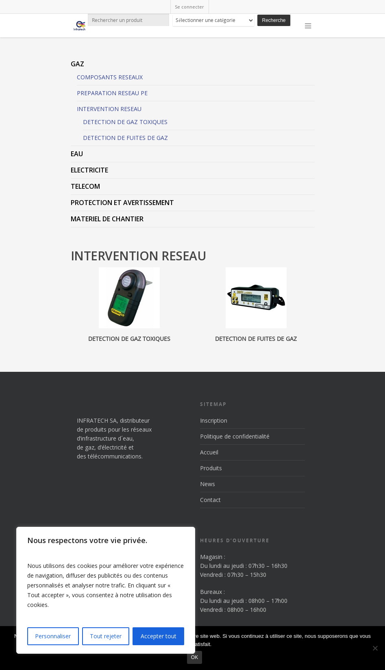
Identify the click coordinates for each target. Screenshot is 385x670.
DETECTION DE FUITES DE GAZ (125, 138)
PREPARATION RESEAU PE (112, 93)
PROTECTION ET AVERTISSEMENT (122, 202)
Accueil (209, 452)
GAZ (77, 63)
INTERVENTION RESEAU (109, 109)
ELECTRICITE (89, 170)
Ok (194, 657)
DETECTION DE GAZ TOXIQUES (125, 122)
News (207, 484)
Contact (210, 500)
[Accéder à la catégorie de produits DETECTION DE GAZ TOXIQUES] (129, 306)
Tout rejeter (106, 636)
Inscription (213, 420)
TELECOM (85, 186)
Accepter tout (158, 636)
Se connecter (189, 7)
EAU (77, 153)
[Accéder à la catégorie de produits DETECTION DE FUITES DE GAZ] (256, 306)
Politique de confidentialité (235, 436)
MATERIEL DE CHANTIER (107, 218)
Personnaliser (53, 636)
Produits (211, 468)
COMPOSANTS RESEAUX (110, 77)
